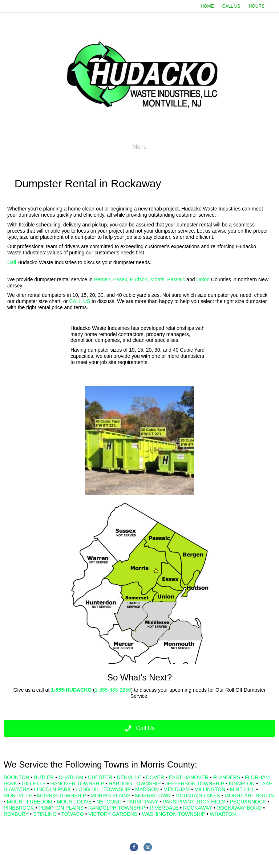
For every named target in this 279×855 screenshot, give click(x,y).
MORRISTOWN (153, 795)
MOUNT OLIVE (74, 802)
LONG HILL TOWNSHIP (103, 789)
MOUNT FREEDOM (29, 802)
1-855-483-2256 (113, 690)
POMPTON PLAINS (61, 808)
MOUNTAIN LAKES (197, 795)
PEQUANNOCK (248, 802)
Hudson (138, 279)
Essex (120, 279)
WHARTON (223, 814)
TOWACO (72, 814)
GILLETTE (34, 783)
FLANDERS (226, 777)
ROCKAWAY (197, 808)
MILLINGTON (209, 789)
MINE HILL (242, 789)
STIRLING (45, 814)
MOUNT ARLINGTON (249, 795)
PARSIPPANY (142, 802)
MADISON (147, 789)
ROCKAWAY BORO (239, 808)
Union (203, 279)
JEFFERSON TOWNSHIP (194, 783)
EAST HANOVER (188, 777)
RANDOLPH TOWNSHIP (116, 808)
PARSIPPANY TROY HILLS (194, 802)
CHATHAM (70, 777)
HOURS (256, 6)
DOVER (155, 777)
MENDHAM (176, 789)
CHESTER (100, 777)
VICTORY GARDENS (112, 814)
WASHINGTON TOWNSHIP (173, 814)
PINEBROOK (19, 808)
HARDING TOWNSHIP (135, 783)
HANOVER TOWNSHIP (77, 783)
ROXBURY (16, 814)
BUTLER (44, 777)
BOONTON (16, 777)
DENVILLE (129, 777)
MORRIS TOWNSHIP (61, 795)
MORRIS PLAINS (110, 795)
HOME (207, 6)
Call (11, 262)
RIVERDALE (164, 808)
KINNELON (242, 783)
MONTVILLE (18, 795)
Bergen (102, 279)
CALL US (231, 6)
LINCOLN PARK (52, 789)
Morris (157, 279)
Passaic (176, 279)
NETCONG (109, 802)
